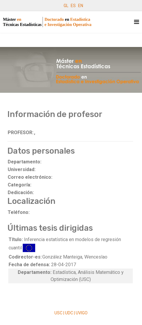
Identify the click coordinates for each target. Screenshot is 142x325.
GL (66, 5)
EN (80, 5)
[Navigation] (136, 22)
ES (73, 5)
